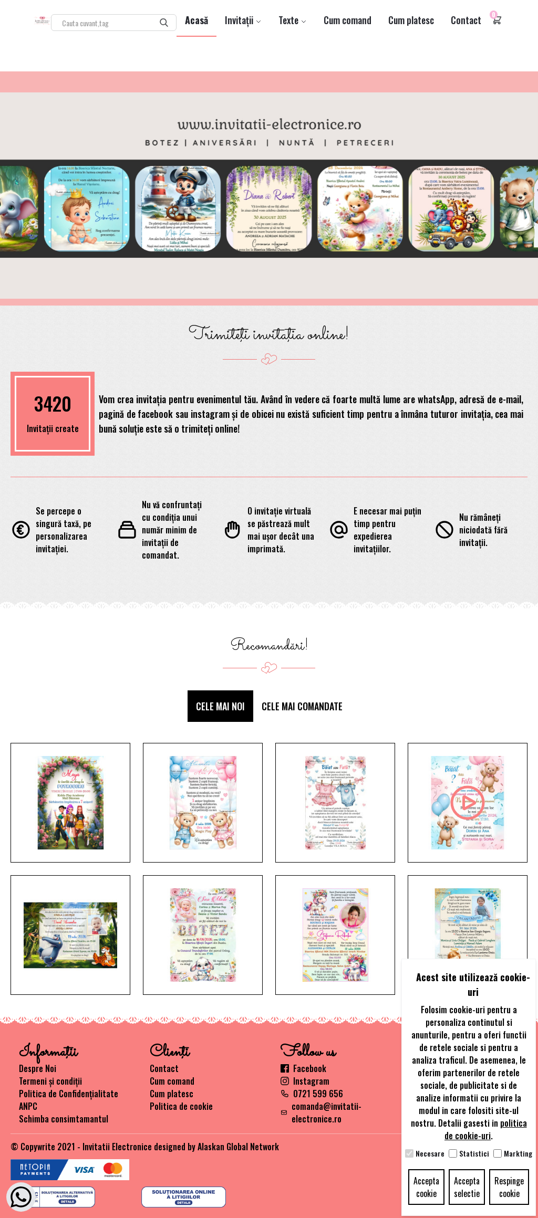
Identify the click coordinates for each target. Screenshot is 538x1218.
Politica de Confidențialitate (68, 1093)
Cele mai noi (220, 706)
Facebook (303, 1068)
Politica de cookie (181, 1106)
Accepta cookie (426, 1187)
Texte (292, 20)
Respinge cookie (509, 1187)
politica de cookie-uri (485, 1129)
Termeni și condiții (50, 1081)
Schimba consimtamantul (63, 1118)
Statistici (474, 1153)
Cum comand (347, 20)
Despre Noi (37, 1068)
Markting (518, 1153)
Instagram (305, 1081)
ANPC (28, 1106)
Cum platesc (411, 20)
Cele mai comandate (302, 706)
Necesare (430, 1153)
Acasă (196, 20)
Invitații (243, 20)
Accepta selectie (467, 1187)
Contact (466, 20)
